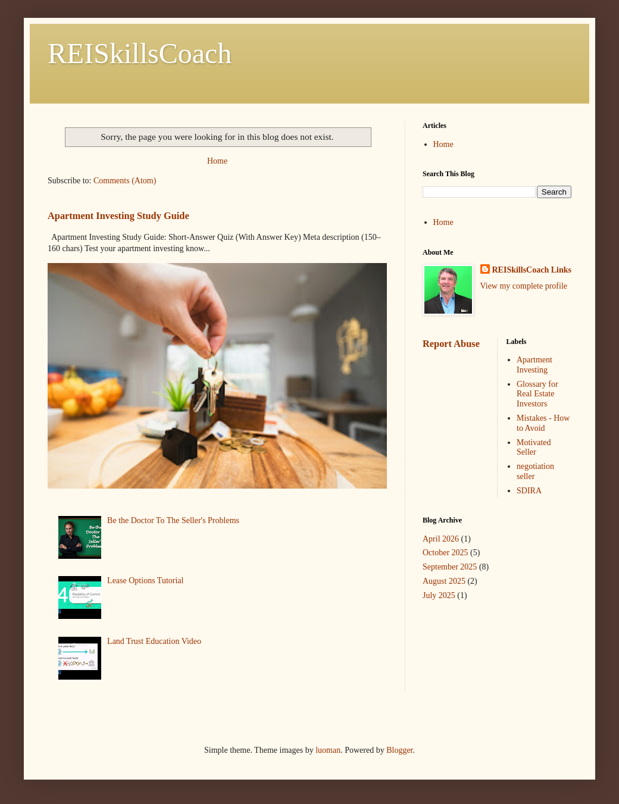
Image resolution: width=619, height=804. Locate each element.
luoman (327, 750)
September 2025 (450, 566)
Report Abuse (451, 343)
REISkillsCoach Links (531, 269)
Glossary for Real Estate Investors (537, 394)
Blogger (399, 750)
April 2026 (441, 538)
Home (217, 161)
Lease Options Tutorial (145, 580)
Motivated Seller (534, 447)
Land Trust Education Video (154, 641)
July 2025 (439, 595)
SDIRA (529, 490)
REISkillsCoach (140, 53)
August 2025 (444, 581)
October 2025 (445, 552)
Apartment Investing (534, 364)
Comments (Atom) (124, 180)
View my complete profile (524, 285)
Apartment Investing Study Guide (118, 215)
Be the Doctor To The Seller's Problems (173, 520)
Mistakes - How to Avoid (543, 423)
